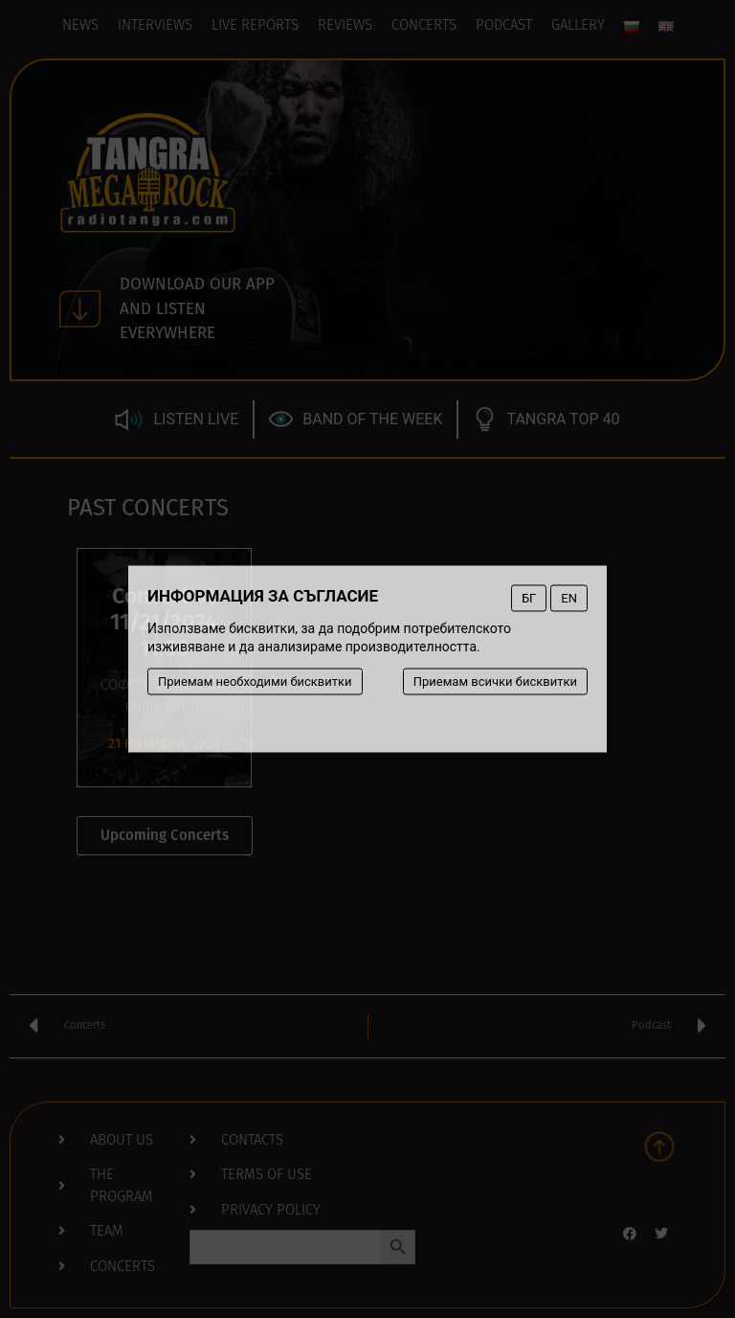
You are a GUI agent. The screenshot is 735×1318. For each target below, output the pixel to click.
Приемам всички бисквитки (495, 681)
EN (569, 598)
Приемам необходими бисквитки (255, 681)
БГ (529, 598)
